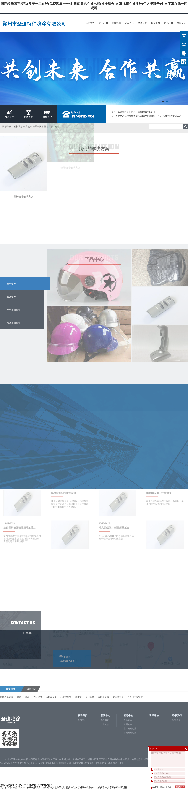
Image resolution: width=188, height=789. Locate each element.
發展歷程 (9, 117)
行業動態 (105, 697)
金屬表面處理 (130, 705)
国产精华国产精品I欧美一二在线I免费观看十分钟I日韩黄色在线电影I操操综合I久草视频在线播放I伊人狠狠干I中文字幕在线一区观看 (63, 787)
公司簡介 (82, 693)
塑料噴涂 (11, 283)
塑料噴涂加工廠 (49, 732)
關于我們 (103, 23)
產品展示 (129, 23)
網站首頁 (90, 23)
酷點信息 (112, 736)
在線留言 (181, 23)
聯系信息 (176, 693)
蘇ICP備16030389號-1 (84, 736)
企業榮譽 (28, 117)
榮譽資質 (142, 23)
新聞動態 (116, 23)
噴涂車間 (155, 23)
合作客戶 (47, 117)
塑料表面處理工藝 (96, 732)
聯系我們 (168, 23)
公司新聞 (105, 693)
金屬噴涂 (128, 697)
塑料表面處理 (130, 701)
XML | (122, 736)
